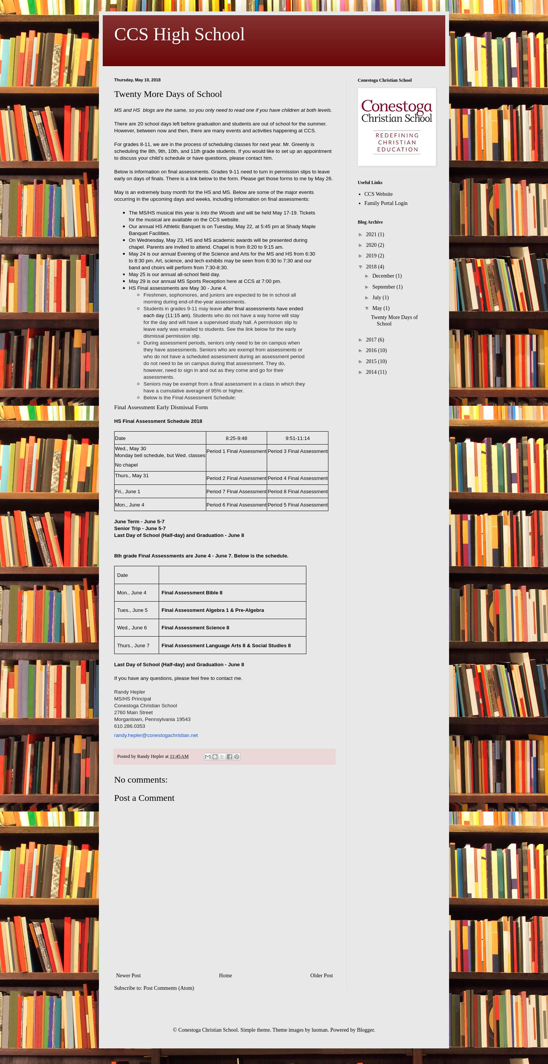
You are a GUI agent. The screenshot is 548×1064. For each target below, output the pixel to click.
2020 (372, 245)
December (383, 276)
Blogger (365, 1030)
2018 (372, 267)
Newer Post (128, 975)
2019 (372, 256)
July (377, 297)
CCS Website (379, 194)
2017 (372, 340)
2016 (372, 350)
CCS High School (179, 34)
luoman (320, 1030)
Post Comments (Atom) (168, 988)
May (377, 308)
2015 (372, 361)
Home (225, 975)
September (384, 287)
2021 (372, 234)
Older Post (322, 975)
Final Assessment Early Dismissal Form (161, 407)
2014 (372, 372)
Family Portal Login (386, 203)
